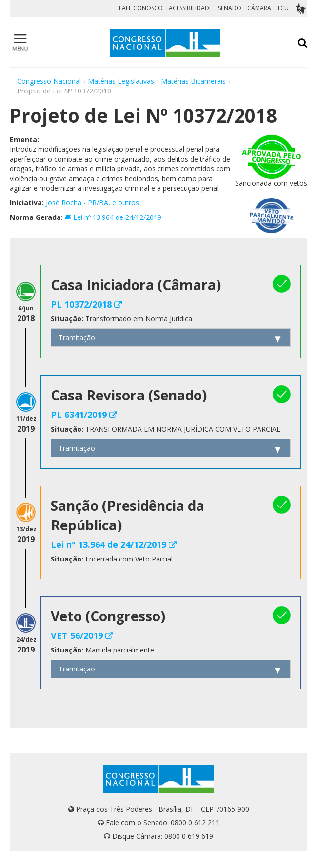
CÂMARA (259, 8)
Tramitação (77, 337)
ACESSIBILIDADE (190, 8)
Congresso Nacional (49, 81)
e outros (125, 202)
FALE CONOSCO (141, 8)
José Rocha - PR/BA (77, 202)
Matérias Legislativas (121, 81)
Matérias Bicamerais (193, 81)
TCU (283, 8)
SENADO (229, 8)
